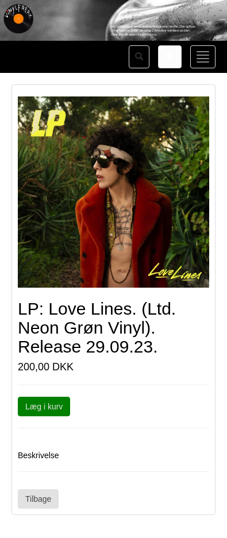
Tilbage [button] (38, 499)
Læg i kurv (44, 406)
